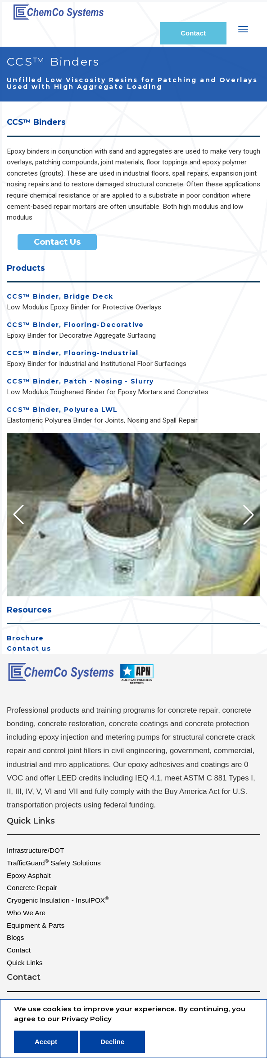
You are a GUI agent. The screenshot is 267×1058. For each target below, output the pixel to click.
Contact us (29, 648)
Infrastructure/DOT (35, 850)
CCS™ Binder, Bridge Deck (60, 296)
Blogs (15, 937)
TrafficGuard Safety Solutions (54, 862)
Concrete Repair (32, 887)
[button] (248, 515)
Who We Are (26, 913)
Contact (193, 33)
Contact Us (57, 242)
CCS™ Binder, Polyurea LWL (62, 409)
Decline (112, 1041)
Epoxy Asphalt (29, 875)
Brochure (25, 638)
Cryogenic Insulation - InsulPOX (58, 899)
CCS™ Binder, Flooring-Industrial (73, 353)
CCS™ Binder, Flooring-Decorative (75, 325)
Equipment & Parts (35, 925)
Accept (46, 1041)
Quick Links (25, 962)
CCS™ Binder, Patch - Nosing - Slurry (80, 381)
